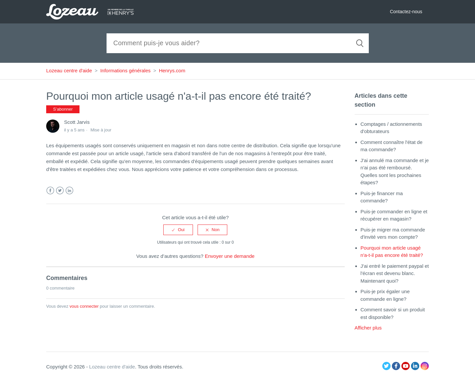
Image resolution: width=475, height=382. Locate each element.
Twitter (60, 191)
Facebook (50, 191)
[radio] (178, 230)
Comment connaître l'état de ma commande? (392, 146)
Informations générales (125, 70)
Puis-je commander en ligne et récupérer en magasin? (394, 215)
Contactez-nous (406, 11)
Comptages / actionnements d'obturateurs (391, 127)
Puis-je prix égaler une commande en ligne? (385, 295)
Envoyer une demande (230, 256)
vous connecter (84, 306)
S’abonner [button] (63, 109)
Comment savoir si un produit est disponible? (393, 313)
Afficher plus (368, 327)
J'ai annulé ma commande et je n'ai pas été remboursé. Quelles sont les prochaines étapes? (395, 171)
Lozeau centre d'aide (69, 70)
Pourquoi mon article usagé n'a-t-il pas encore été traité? (392, 251)
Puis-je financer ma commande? (382, 197)
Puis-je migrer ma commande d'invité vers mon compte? (393, 233)
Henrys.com (172, 70)
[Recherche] (238, 43)
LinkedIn (69, 191)
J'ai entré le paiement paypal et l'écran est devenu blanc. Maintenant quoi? (395, 273)
